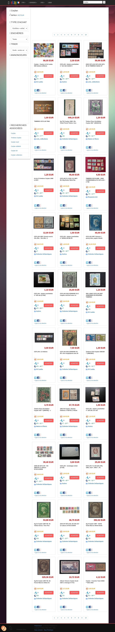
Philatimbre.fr (38, 626)
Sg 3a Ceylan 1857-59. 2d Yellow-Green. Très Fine (42, 524)
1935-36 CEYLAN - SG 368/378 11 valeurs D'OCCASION (41, 467)
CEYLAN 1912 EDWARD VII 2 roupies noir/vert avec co (69, 294)
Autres (64, 82)
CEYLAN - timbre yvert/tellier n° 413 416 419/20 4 (69, 65)
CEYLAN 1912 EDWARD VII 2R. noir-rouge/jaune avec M (69, 352)
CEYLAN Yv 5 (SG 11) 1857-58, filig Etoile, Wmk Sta (69, 179)
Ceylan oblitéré (16, 146)
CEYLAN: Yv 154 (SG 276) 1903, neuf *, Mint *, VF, (94, 466)
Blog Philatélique (48, 630)
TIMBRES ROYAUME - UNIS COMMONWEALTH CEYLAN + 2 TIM (95, 180)
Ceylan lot (14, 151)
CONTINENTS (33, 2)
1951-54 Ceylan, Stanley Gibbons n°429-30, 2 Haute (68, 409)
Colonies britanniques (70, 139)
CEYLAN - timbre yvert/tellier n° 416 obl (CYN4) (43, 294)
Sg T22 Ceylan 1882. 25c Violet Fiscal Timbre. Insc (68, 122)
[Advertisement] (19, 90)
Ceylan (13, 133)
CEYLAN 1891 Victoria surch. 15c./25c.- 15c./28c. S (43, 237)
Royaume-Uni (92, 197)
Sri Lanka (39, 82)
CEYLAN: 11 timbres (40, 351)
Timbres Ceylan (16, 138)
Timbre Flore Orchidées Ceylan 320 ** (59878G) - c (42, 409)
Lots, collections (94, 82)
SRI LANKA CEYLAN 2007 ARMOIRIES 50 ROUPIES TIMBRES (94, 295)
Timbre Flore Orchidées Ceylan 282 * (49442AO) (93, 122)
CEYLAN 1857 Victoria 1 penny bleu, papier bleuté (94, 237)
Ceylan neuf (15, 142)
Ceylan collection (16, 155)
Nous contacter (38, 630)
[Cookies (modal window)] (3, 628)
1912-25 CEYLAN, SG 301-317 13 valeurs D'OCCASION (69, 524)
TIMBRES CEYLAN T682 (42, 121)
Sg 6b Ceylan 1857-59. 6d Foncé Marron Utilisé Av (42, 581)
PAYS (42, 2)
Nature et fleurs (93, 139)
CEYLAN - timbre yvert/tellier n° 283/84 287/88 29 (69, 237)
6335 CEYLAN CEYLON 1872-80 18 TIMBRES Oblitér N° (95, 65)
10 (86, 35)
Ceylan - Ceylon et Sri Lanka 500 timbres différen (43, 65)
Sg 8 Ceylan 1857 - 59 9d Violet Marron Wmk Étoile (94, 524)
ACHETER (48, 76)
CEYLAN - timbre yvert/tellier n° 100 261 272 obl (95, 409)
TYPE (23, 2)
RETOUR (21, 15)
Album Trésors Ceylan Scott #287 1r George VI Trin (69, 581)
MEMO (50, 2)
